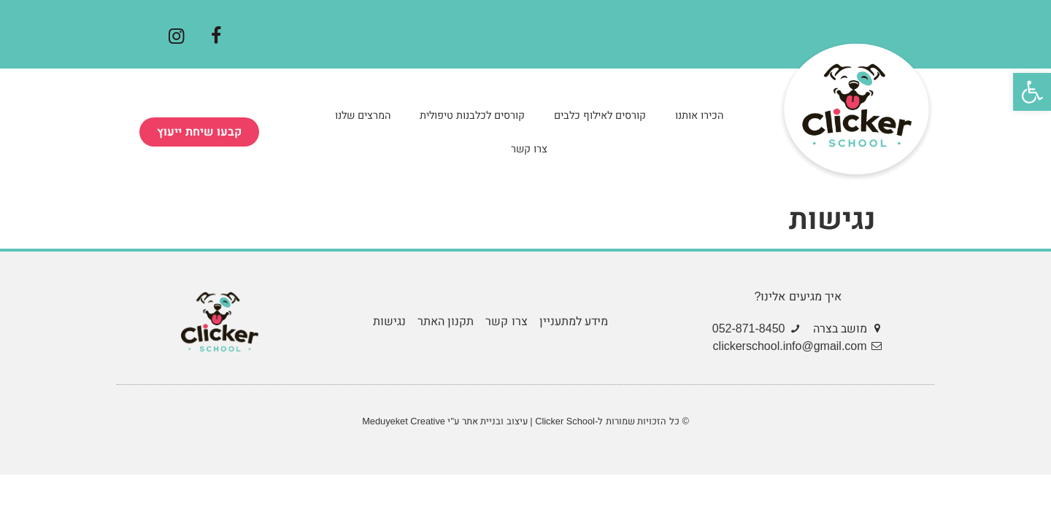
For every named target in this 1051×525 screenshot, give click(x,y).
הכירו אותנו (699, 115)
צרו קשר (529, 149)
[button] (199, 132)
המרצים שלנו (362, 115)
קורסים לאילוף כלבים (600, 115)
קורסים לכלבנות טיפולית (472, 115)
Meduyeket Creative (403, 421)
